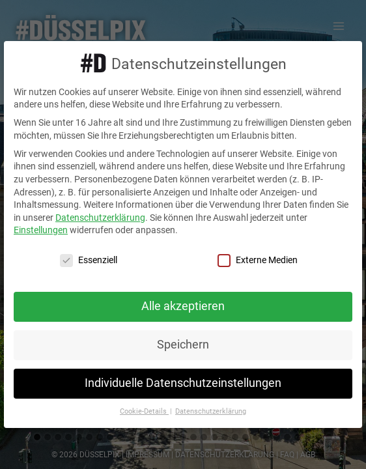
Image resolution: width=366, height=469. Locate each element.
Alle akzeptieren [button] (183, 306)
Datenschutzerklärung (100, 217)
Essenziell (88, 260)
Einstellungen (41, 230)
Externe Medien (258, 260)
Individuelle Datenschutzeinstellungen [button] (183, 383)
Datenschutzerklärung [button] (210, 411)
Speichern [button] (183, 344)
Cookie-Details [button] (144, 411)
